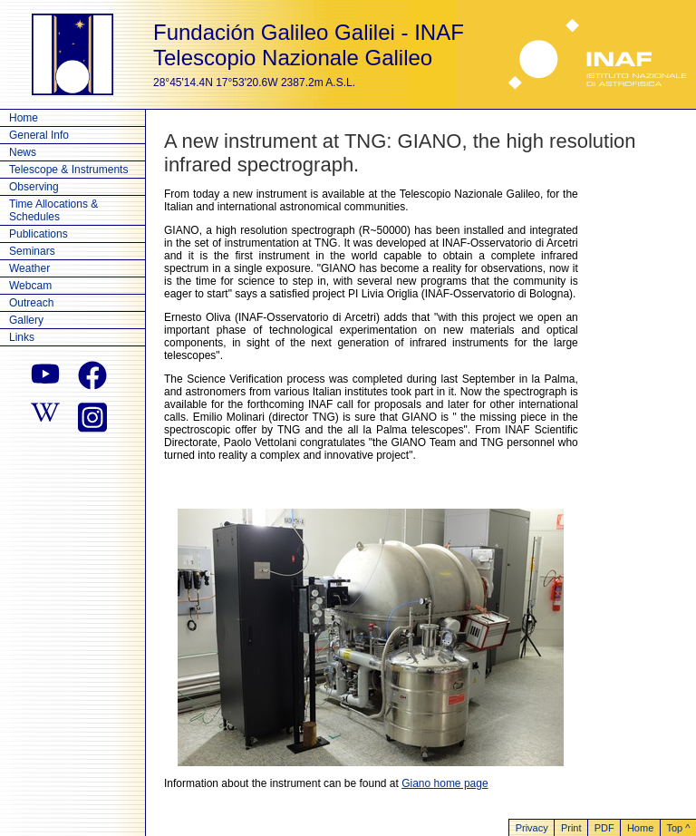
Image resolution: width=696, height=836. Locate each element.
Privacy (532, 827)
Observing (34, 186)
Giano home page (444, 783)
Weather (29, 268)
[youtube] (45, 375)
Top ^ (678, 827)
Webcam (30, 285)
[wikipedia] (45, 415)
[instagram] (92, 415)
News (22, 152)
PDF (604, 827)
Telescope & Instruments (68, 169)
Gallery (26, 320)
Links (21, 337)
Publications (38, 234)
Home (23, 118)
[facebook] (92, 375)
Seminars (32, 251)
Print (571, 827)
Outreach (31, 302)
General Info (39, 135)
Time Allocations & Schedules (53, 210)
